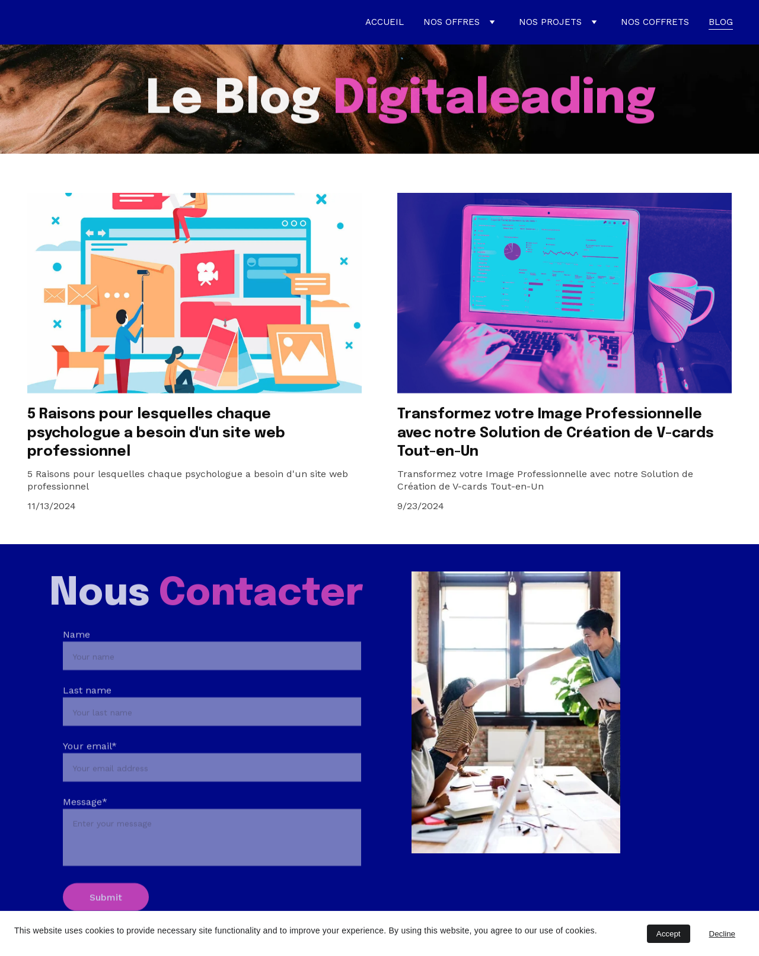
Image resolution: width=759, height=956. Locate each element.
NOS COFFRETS (655, 22)
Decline (722, 933)
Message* (85, 822)
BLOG (721, 22)
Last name (87, 711)
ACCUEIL (384, 22)
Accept (668, 933)
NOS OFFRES (451, 22)
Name (76, 655)
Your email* (90, 767)
